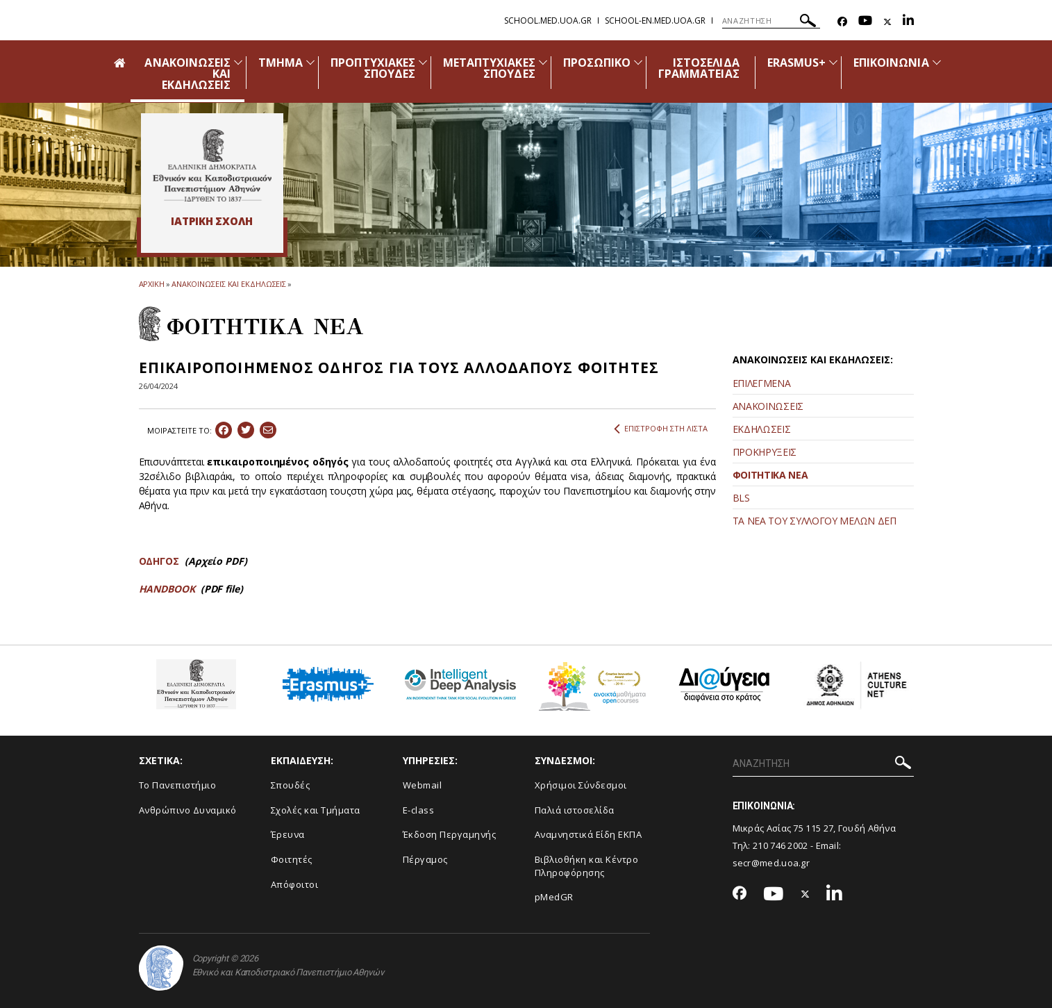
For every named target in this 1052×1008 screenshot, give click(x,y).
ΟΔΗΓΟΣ (159, 561)
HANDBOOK (168, 588)
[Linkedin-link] (908, 22)
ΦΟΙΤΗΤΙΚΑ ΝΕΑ (770, 474)
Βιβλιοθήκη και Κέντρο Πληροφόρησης (587, 866)
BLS (741, 497)
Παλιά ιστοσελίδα (575, 810)
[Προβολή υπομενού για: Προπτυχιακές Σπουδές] (423, 62)
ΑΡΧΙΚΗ (152, 284)
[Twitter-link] (887, 22)
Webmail (422, 785)
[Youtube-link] (865, 22)
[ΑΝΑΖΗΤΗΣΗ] (771, 20)
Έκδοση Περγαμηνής (449, 834)
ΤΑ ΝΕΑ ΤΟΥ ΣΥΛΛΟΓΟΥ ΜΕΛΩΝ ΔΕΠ (814, 520)
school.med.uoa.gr (548, 20)
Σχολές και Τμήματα (315, 810)
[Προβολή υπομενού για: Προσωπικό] (638, 62)
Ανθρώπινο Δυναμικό (188, 810)
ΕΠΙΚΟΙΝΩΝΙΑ (891, 62)
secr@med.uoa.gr (771, 863)
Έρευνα (288, 834)
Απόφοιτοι (295, 884)
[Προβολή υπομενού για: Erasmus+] (833, 62)
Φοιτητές (291, 859)
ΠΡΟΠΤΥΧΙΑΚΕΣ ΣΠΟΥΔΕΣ (373, 68)
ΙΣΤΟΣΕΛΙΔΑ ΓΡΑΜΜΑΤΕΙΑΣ (699, 68)
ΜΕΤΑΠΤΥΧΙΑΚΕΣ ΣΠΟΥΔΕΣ (489, 68)
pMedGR (554, 897)
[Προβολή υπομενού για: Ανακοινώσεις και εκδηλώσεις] (238, 62)
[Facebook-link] (842, 22)
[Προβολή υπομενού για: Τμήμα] (310, 62)
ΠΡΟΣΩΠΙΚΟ (597, 62)
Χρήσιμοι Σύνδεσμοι (581, 785)
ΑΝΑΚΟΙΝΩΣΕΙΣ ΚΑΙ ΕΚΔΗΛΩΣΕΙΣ (229, 284)
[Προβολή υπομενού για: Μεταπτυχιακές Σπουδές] (543, 62)
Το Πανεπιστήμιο (178, 785)
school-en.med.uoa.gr (655, 20)
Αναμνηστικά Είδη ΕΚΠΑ (588, 834)
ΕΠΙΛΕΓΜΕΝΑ (762, 383)
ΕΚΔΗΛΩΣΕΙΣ (762, 429)
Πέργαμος (425, 859)
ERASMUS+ (796, 62)
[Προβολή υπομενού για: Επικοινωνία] (936, 62)
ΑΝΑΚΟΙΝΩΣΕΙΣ (768, 406)
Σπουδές (290, 785)
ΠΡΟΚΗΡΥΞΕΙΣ (765, 451)
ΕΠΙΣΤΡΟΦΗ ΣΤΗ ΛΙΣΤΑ (661, 429)
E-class (419, 810)
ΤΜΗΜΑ (280, 62)
